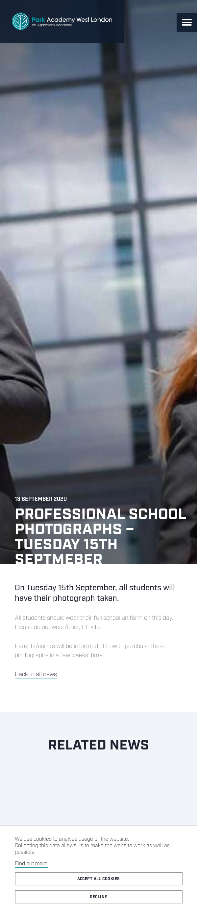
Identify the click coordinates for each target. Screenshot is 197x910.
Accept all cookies (98, 879)
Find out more (31, 863)
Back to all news (36, 675)
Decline (98, 897)
